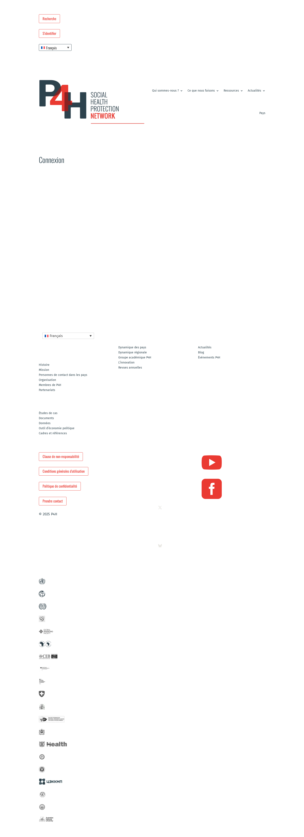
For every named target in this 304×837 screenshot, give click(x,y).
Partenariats (47, 390)
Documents (46, 418)
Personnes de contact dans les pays (63, 375)
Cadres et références (53, 433)
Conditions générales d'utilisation (64, 471)
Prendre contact (53, 501)
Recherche (49, 18)
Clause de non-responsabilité (61, 456)
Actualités (254, 90)
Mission (44, 370)
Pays (262, 113)
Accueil (43, 176)
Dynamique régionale (132, 352)
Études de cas (48, 413)
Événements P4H (209, 357)
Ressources (231, 90)
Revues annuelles (130, 367)
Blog (201, 352)
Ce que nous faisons (201, 90)
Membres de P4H (50, 385)
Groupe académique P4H (134, 357)
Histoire (44, 365)
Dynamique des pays (132, 347)
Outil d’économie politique (56, 428)
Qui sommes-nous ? (165, 90)
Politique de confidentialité (60, 486)
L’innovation (126, 362)
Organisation (47, 380)
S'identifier (49, 33)
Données (45, 423)
